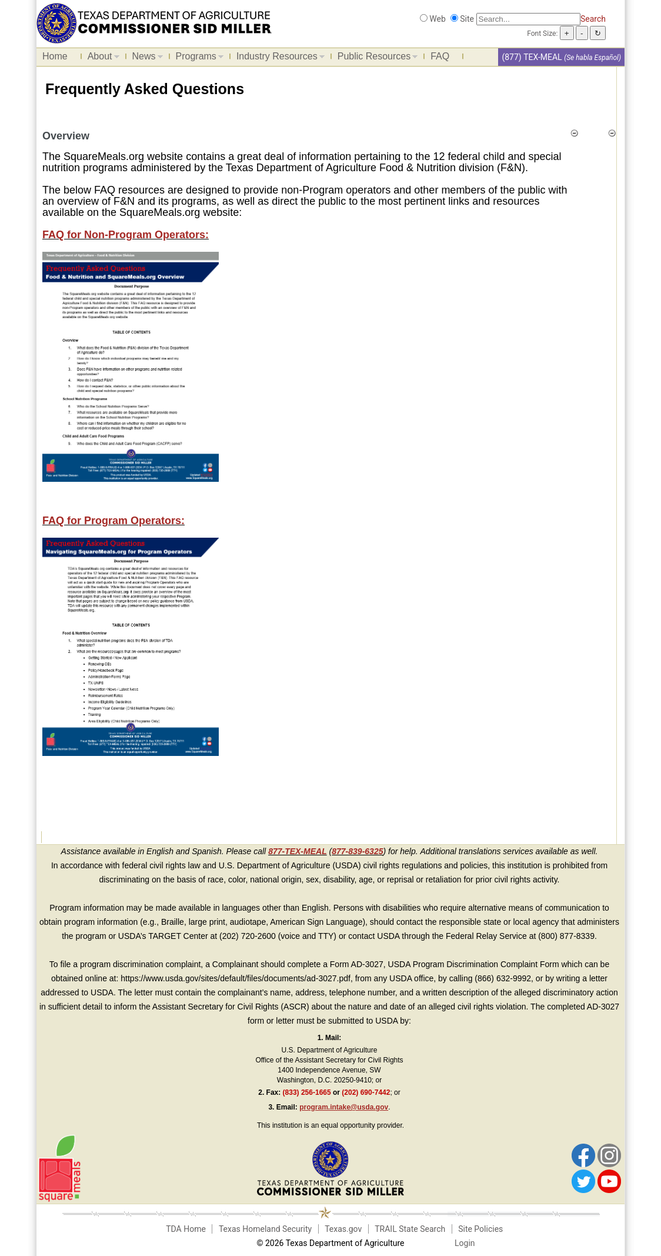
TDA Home (186, 1229)
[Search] (528, 19)
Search (593, 19)
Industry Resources (278, 58)
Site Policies (480, 1229)
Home (55, 56)
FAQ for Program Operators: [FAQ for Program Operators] (113, 521)
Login (465, 1243)
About (100, 58)
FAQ (439, 56)
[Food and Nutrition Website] (154, 22)
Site (467, 19)
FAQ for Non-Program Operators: (125, 235)
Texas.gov (343, 1229)
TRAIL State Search (410, 1229)
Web (437, 19)
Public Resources (375, 58)
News (144, 58)
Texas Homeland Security (265, 1229)
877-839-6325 (357, 851)
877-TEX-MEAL (297, 851)
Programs (196, 58)
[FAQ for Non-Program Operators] (130, 366)
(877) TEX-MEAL (532, 57)
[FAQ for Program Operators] (130, 646)
